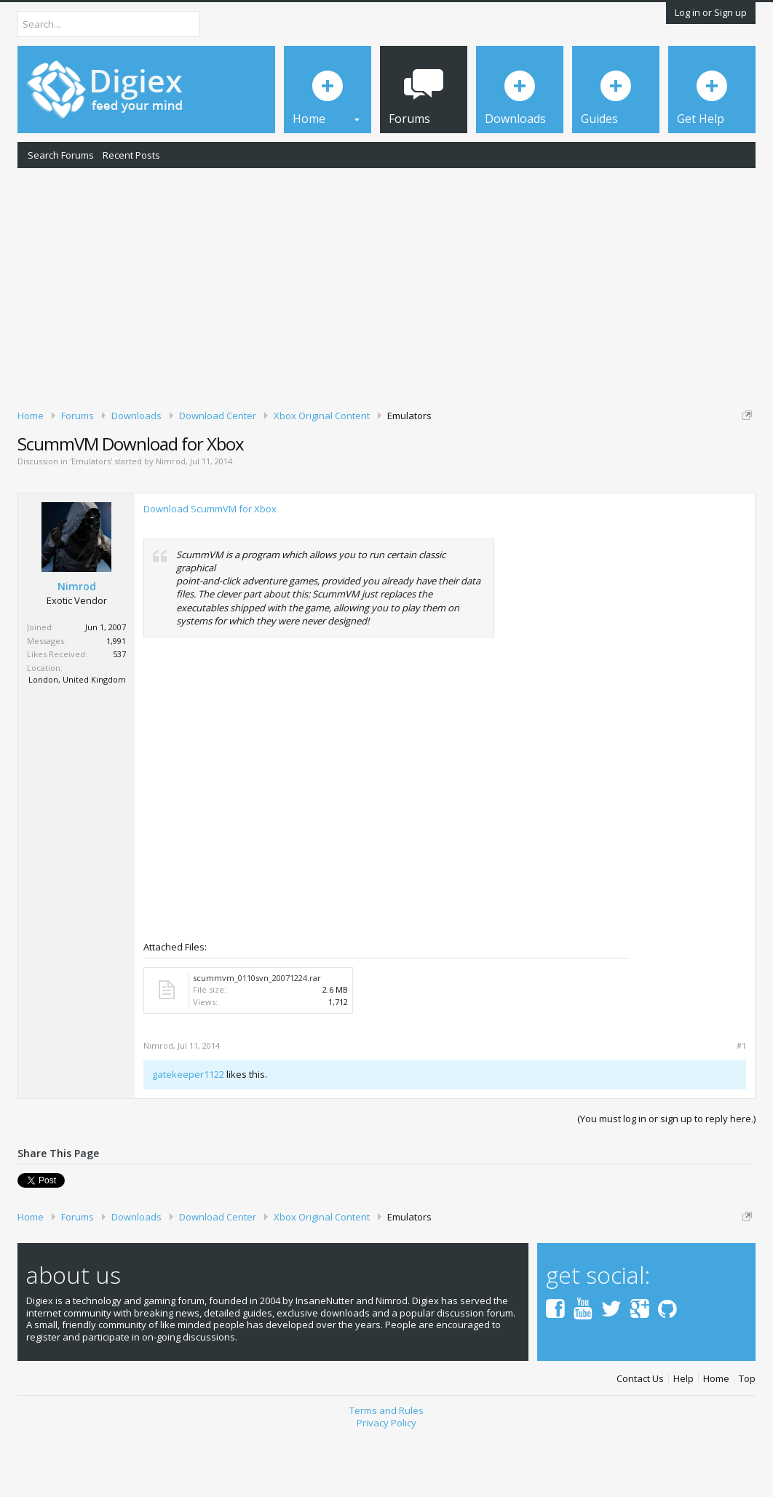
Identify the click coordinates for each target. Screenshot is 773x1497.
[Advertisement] (386, 286)
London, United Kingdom (77, 741)
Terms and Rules (386, 1473)
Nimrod (171, 523)
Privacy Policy (386, 1485)
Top (747, 1440)
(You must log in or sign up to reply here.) (666, 1180)
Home (716, 1440)
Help (683, 1440)
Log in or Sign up (711, 12)
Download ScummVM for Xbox (210, 571)
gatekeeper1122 (188, 1136)
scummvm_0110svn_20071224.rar (257, 1040)
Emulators (91, 523)
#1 (741, 1108)
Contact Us (640, 1440)
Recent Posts (131, 155)
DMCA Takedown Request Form (415, 471)
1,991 (116, 702)
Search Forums (61, 155)
